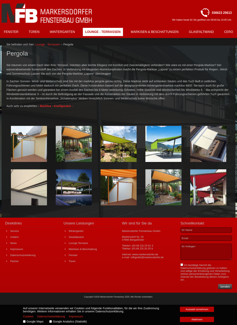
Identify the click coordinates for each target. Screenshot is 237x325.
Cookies (28, 316)
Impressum (76, 316)
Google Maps (35, 321)
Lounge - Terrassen (48, 44)
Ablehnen (196, 319)
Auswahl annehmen (197, 309)
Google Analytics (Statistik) (70, 321)
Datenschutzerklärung (193, 268)
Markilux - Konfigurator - (56, 106)
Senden (225, 286)
